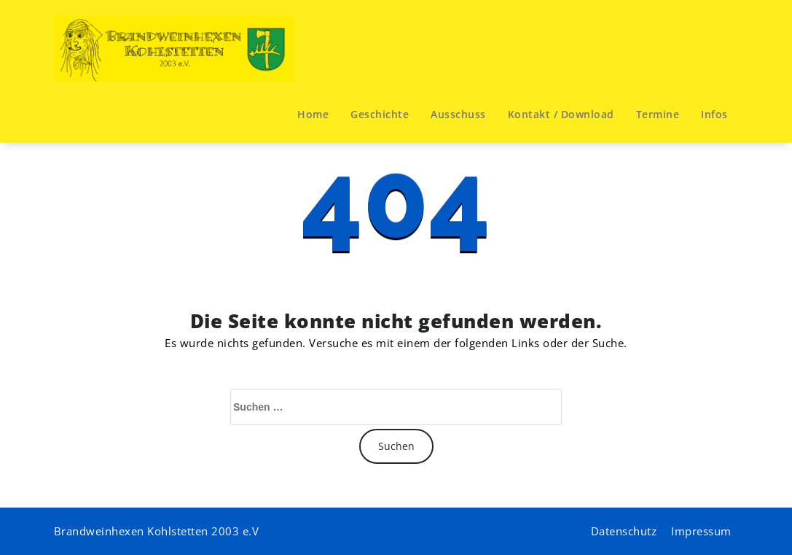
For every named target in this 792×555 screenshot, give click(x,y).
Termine (658, 114)
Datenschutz (624, 531)
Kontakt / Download (561, 114)
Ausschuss (458, 114)
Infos (714, 114)
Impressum (701, 531)
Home (313, 114)
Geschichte (379, 114)
